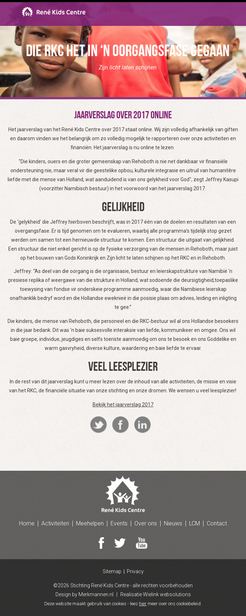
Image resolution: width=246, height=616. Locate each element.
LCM (194, 523)
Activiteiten (55, 523)
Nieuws (173, 523)
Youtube (141, 543)
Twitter (98, 424)
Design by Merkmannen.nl (84, 594)
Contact (217, 523)
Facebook (120, 424)
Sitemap (112, 571)
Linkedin (142, 424)
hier (143, 603)
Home (27, 523)
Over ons (145, 523)
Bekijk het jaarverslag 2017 (123, 404)
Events (119, 523)
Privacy (135, 571)
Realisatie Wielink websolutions (155, 594)
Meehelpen (90, 523)
